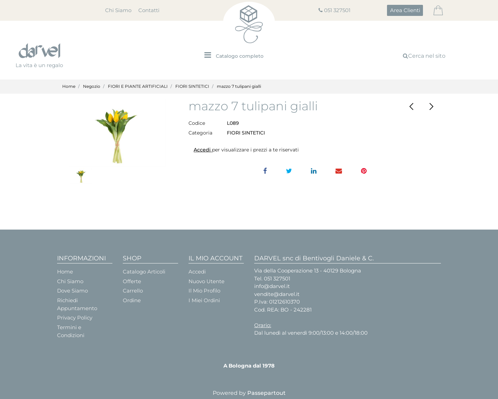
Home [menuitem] (65, 271)
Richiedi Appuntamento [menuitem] (77, 304)
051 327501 (337, 10)
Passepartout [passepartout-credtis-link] (266, 393)
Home (68, 86)
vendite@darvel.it (276, 294)
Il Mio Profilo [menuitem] (204, 290)
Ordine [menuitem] (132, 300)
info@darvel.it (272, 286)
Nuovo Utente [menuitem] (206, 281)
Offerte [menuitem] (132, 281)
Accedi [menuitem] (197, 271)
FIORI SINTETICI (192, 86)
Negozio (91, 86)
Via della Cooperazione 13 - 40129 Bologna (307, 270)
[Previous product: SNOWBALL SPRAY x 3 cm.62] (412, 106)
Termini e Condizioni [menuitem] (70, 331)
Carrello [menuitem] (133, 290)
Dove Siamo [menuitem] (72, 290)
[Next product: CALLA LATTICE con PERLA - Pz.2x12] (431, 106)
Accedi (203, 150)
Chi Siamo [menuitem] (118, 10)
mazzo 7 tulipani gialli (239, 86)
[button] (117, 133)
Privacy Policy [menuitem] (74, 317)
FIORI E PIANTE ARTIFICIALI (138, 86)
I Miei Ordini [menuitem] (204, 300)
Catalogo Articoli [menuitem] (144, 271)
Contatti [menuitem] (148, 10)
